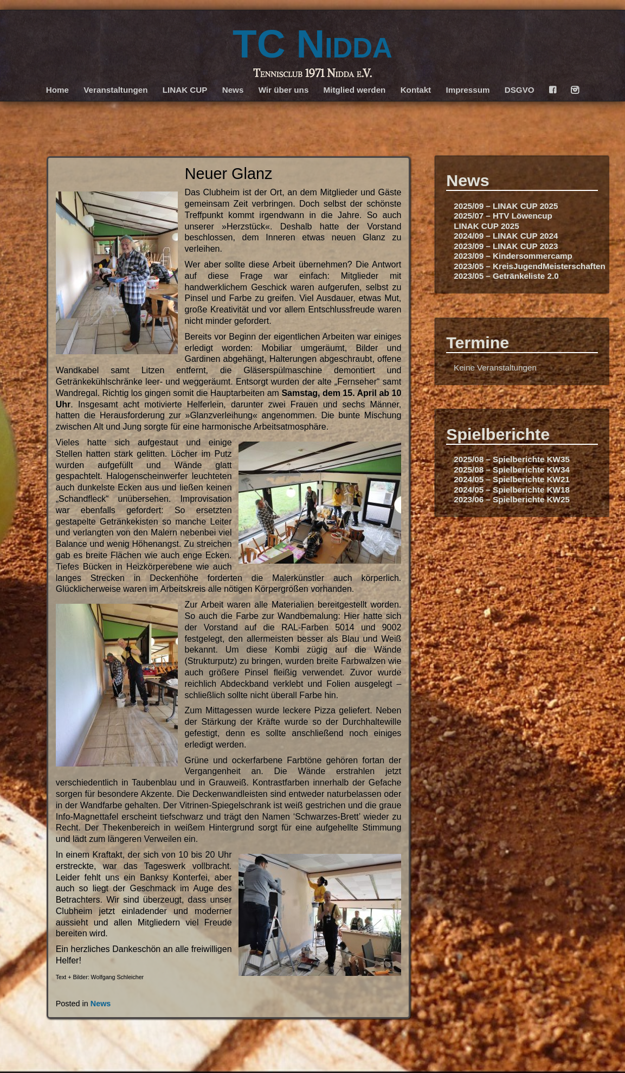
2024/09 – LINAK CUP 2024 (506, 235)
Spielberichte (498, 434)
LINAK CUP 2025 (486, 226)
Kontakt (416, 89)
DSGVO (519, 89)
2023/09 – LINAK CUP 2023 (506, 246)
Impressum (467, 89)
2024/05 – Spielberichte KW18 (512, 489)
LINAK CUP (185, 89)
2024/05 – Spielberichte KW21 (512, 479)
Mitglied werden (355, 89)
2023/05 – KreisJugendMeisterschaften (529, 266)
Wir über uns (284, 89)
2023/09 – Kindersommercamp (513, 255)
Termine (477, 342)
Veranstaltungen (115, 89)
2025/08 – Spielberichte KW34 (512, 469)
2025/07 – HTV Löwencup (503, 215)
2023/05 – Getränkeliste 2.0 (506, 275)
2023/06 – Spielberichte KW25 (512, 499)
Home (57, 89)
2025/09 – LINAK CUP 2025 (506, 205)
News (233, 89)
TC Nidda (312, 44)
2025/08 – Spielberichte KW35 (512, 459)
